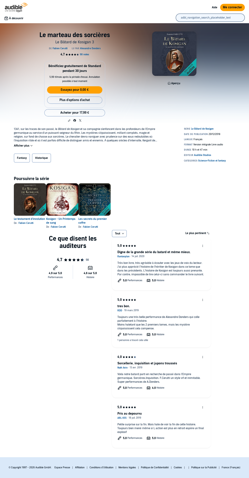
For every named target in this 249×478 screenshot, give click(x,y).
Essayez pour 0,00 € (75, 90)
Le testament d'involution (29, 219)
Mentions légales (127, 467)
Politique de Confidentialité (155, 467)
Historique (41, 158)
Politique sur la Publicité (204, 467)
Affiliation (80, 467)
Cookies (178, 467)
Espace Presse (62, 467)
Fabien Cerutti (26, 223)
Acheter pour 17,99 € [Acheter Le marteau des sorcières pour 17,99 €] (74, 113)
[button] (69, 120)
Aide (214, 7)
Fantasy (22, 158)
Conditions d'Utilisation (101, 467)
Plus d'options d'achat (74, 100)
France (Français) (231, 467)
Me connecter (232, 7)
